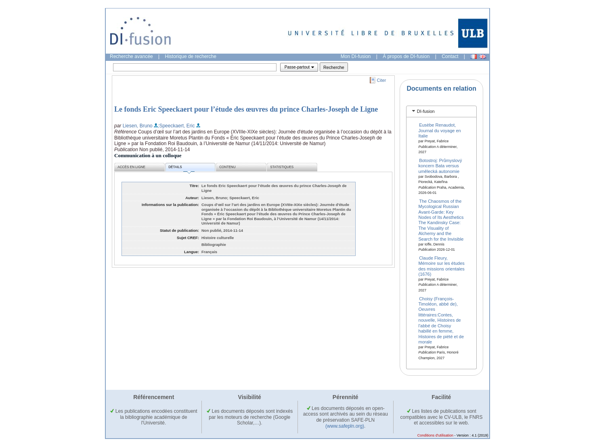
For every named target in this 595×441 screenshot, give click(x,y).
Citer (381, 80)
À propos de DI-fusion (406, 56)
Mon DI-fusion (356, 56)
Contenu (227, 167)
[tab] (441, 111)
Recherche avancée (131, 56)
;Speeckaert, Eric (176, 126)
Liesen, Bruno (138, 126)
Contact (450, 56)
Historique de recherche (190, 56)
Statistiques (281, 167)
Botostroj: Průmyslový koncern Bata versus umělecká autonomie (440, 166)
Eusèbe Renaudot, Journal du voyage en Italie (440, 130)
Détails (181, 168)
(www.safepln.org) (344, 426)
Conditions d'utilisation (435, 435)
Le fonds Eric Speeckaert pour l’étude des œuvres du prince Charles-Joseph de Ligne (246, 109)
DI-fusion (426, 111)
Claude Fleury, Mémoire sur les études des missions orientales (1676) (442, 265)
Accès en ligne (131, 167)
